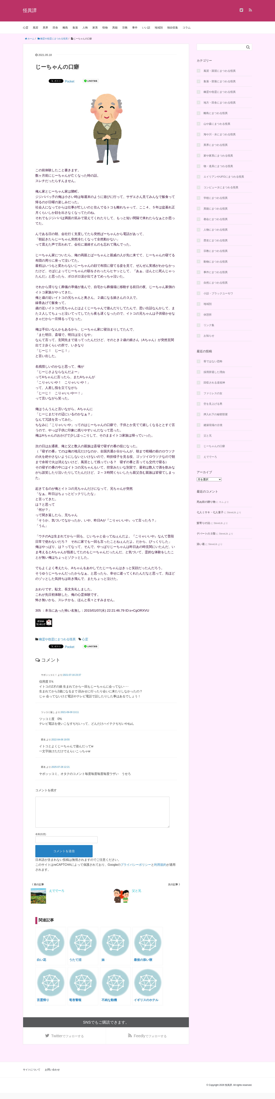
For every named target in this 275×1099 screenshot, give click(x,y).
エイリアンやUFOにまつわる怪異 (224, 176)
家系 (95, 27)
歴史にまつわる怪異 (216, 240)
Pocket (69, 81)
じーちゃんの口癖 (214, 446)
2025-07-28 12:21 (61, 767)
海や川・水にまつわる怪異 (220, 134)
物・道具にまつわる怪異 (218, 166)
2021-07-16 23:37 (72, 675)
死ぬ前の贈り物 (206, 501)
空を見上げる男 (213, 403)
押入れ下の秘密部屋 (216, 414)
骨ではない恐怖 (213, 361)
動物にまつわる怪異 (216, 261)
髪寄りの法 (203, 523)
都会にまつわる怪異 (216, 219)
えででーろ (210, 456)
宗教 (125, 27)
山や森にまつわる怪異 (217, 123)
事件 (135, 27)
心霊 (25, 27)
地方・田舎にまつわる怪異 (220, 102)
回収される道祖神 (214, 382)
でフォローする (67, 1042)
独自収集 (172, 27)
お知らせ (209, 335)
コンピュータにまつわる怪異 (221, 187)
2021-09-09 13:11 (70, 712)
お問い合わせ (52, 1075)
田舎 (55, 27)
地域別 (159, 27)
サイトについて (31, 1075)
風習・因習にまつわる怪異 (220, 70)
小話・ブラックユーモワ (218, 293)
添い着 (201, 544)
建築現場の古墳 (213, 425)
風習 (35, 27)
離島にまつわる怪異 (216, 113)
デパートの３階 (206, 533)
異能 (115, 27)
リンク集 (209, 325)
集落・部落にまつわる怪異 (220, 81)
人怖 (85, 27)
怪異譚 (30, 10)
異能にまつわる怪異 (216, 208)
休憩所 (208, 314)
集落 (75, 27)
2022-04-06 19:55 (61, 739)
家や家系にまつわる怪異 (218, 155)
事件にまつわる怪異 (216, 272)
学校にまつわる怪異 (216, 197)
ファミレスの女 (213, 393)
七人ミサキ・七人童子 (210, 512)
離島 (65, 27)
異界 (45, 27)
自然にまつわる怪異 (216, 282)
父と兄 (208, 435)
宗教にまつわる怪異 (216, 250)
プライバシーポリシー (136, 870)
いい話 (146, 27)
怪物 (105, 27)
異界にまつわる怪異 (216, 144)
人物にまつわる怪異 (216, 229)
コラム (187, 27)
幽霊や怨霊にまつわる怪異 (57, 639)
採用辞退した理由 (214, 372)
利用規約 (160, 870)
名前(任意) (40, 840)
